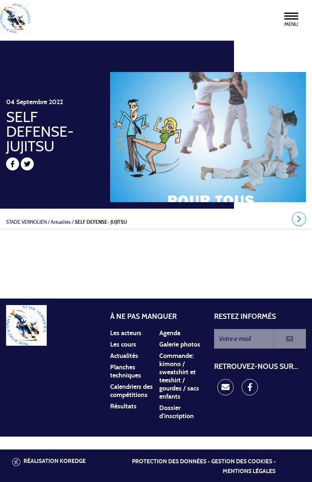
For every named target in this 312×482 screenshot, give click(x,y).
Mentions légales (249, 471)
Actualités (124, 356)
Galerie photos (179, 344)
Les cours (123, 344)
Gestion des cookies (241, 462)
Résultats (123, 406)
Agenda (169, 333)
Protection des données (169, 462)
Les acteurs (125, 333)
